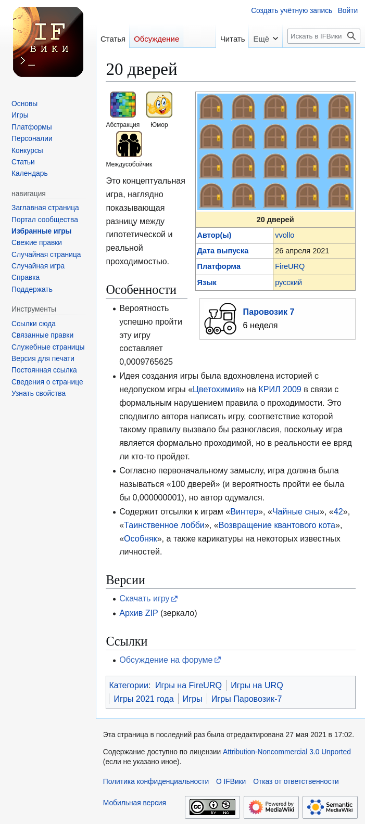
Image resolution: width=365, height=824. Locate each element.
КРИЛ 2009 (279, 389)
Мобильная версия (134, 803)
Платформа (219, 266)
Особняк (140, 538)
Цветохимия (216, 389)
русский (288, 282)
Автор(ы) (214, 235)
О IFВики (231, 782)
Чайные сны (296, 511)
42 (338, 511)
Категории (128, 685)
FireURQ (290, 266)
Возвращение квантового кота (277, 525)
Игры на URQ (257, 685)
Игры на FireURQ (188, 685)
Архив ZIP (138, 612)
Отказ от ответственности (296, 782)
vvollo (284, 235)
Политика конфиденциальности (156, 782)
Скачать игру (144, 598)
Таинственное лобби (164, 525)
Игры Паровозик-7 (246, 698)
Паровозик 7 (269, 311)
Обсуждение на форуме (165, 659)
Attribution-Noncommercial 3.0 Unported (287, 752)
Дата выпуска (223, 251)
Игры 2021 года (143, 698)
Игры (193, 698)
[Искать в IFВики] (323, 36)
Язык (207, 282)
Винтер (244, 511)
